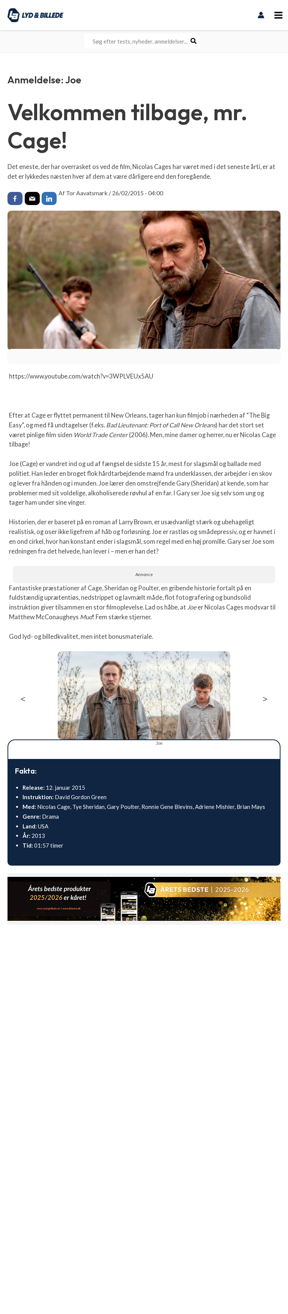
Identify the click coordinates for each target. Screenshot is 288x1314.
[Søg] (193, 41)
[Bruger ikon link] (261, 15)
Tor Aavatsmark (87, 192)
